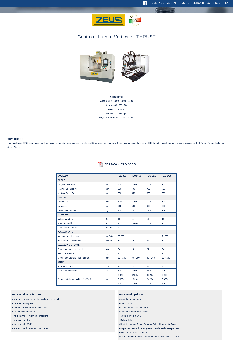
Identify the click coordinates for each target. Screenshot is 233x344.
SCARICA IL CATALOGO (120, 164)
